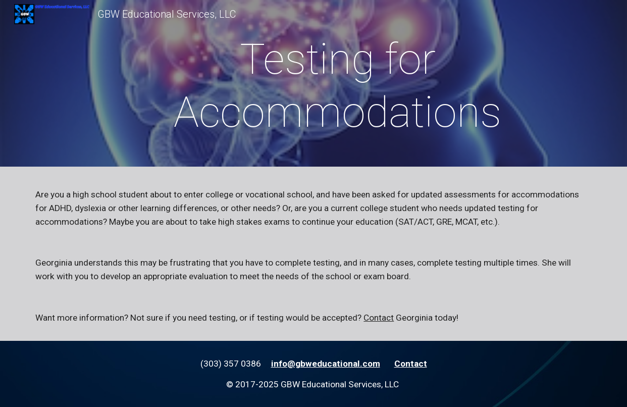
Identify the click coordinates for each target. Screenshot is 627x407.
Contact (378, 318)
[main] (337, 86)
